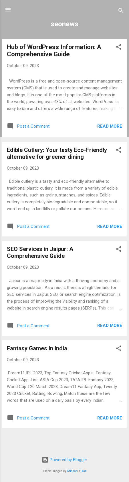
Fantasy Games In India (37, 348)
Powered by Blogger (64, 459)
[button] (118, 47)
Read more (109, 126)
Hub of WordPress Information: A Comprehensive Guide (54, 50)
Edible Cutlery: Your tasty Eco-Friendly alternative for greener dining (57, 153)
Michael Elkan (77, 471)
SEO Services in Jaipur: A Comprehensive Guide (40, 252)
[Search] (121, 11)
